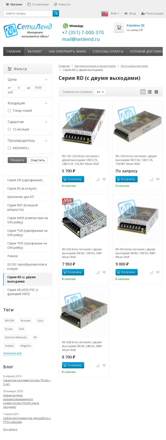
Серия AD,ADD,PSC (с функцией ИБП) (22, 292)
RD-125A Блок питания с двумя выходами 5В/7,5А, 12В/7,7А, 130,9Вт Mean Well (136, 160)
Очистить (38, 160)
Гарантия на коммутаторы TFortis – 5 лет (27, 382)
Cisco (40, 320)
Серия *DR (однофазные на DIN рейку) (27, 232)
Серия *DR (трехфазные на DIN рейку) (27, 245)
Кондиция (28, 103)
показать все (12, 353)
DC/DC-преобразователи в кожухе (27, 266)
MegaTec (26, 345)
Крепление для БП (20, 197)
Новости (62, 4)
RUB (115, 13)
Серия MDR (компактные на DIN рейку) (27, 220)
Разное (12, 256)
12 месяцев (18, 129)
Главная (13, 51)
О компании (38, 4)
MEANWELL (18, 148)
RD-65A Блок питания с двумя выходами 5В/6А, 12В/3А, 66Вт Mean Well (136, 253)
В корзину (72, 179)
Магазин (14, 4)
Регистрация (152, 13)
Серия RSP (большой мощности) (22, 207)
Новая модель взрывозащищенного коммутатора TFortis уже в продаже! (21, 401)
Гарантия (28, 122)
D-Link (8, 328)
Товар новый (20, 110)
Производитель (28, 140)
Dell (21, 328)
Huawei (9, 345)
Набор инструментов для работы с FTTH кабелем (27, 420)
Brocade (25, 320)
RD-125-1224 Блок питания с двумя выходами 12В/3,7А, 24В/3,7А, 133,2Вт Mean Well (80, 160)
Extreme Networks (16, 337)
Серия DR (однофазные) (25, 180)
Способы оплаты (108, 51)
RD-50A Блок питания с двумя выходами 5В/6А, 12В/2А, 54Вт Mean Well (82, 253)
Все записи (10, 429)
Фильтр (17, 68)
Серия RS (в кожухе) (22, 188)
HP (35, 337)
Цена (28, 79)
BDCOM (9, 320)
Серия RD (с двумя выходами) (21, 279)
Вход (130, 13)
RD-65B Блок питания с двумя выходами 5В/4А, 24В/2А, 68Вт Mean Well (82, 346)
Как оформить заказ (67, 51)
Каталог (35, 51)
